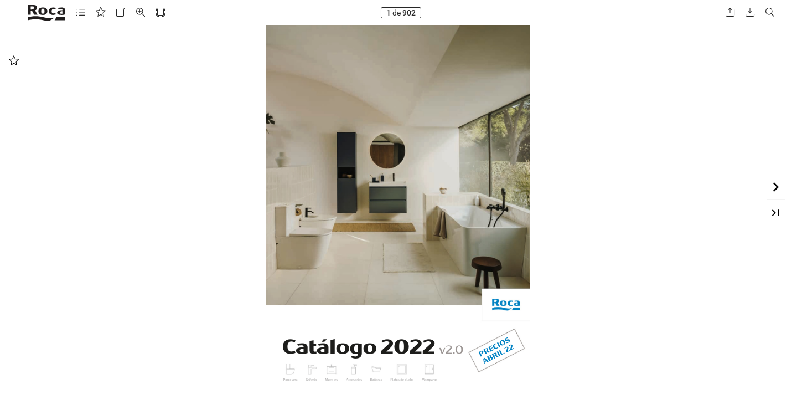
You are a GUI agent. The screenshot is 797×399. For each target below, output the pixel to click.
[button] (81, 12)
